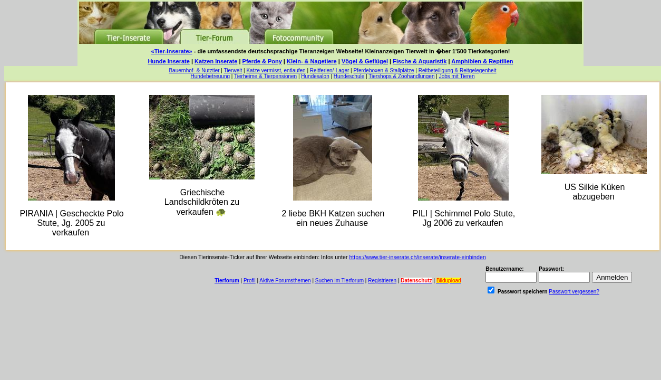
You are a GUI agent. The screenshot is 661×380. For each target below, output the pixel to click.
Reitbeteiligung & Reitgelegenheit (458, 70)
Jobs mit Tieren (457, 76)
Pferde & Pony (262, 61)
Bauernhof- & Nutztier (194, 70)
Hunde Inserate (168, 61)
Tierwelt (233, 70)
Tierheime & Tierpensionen (265, 76)
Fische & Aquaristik (419, 61)
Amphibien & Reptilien (482, 61)
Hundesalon (315, 76)
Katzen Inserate (216, 61)
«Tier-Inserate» (171, 51)
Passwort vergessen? (574, 291)
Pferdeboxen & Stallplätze (383, 70)
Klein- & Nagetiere (312, 61)
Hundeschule (349, 76)
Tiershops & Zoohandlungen (401, 76)
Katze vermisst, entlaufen (275, 70)
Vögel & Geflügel (365, 61)
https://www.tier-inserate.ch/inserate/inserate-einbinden (417, 257)
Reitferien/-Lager (329, 70)
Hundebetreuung (210, 76)
